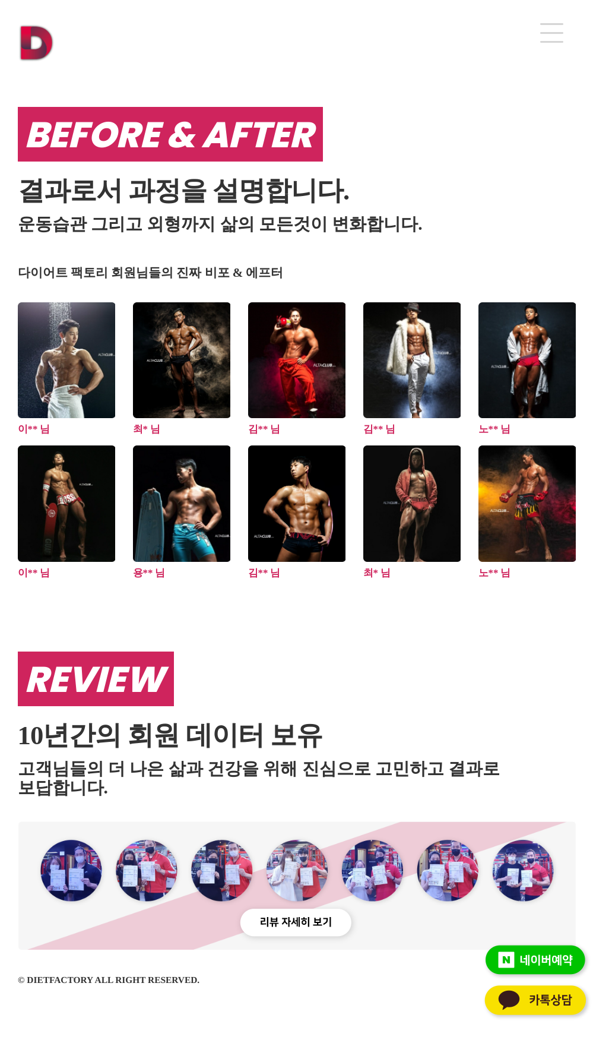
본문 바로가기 (0, 0)
